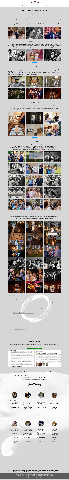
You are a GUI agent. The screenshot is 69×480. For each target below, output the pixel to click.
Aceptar (29, 477)
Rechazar (34, 477)
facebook (42, 310)
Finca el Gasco (18, 72)
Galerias (35, 5)
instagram (42, 312)
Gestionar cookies (39, 477)
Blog (47, 5)
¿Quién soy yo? (41, 5)
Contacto (51, 5)
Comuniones (29, 5)
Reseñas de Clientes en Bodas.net (34, 348)
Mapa (41, 308)
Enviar (14, 333)
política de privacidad (23, 329)
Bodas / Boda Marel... (21, 5)
